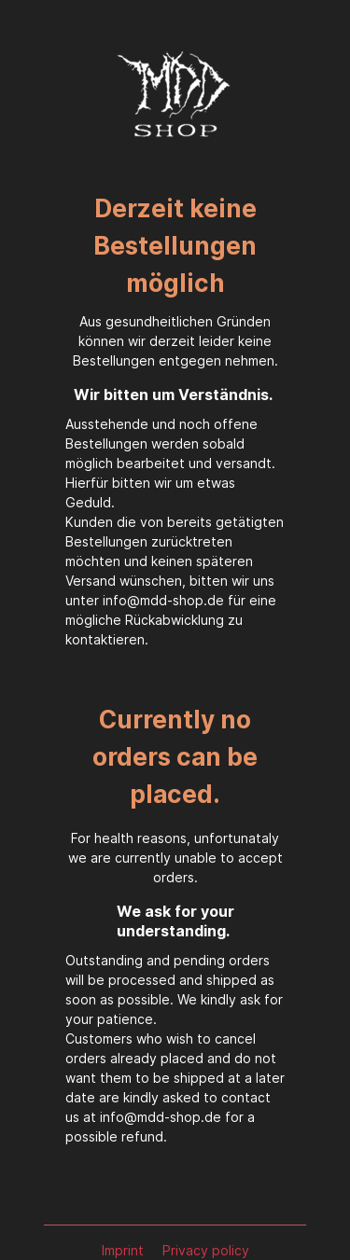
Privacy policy (205, 1250)
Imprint (124, 1250)
